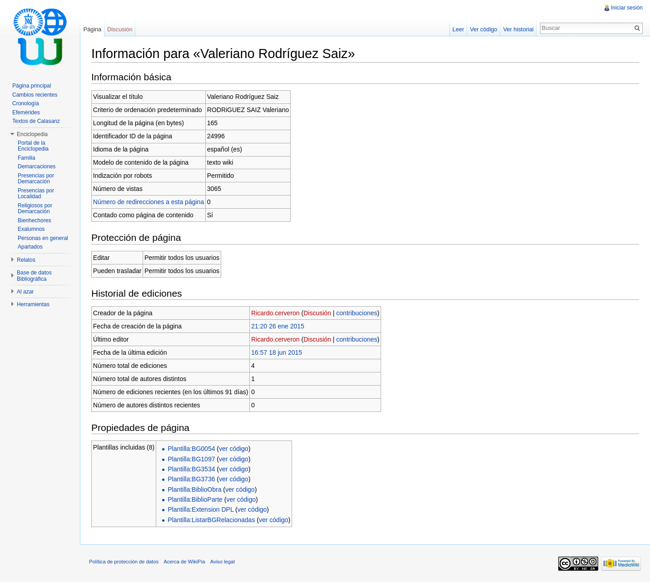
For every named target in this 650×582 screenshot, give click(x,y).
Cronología (25, 103)
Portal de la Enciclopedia (33, 146)
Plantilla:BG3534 (191, 469)
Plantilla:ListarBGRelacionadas (211, 519)
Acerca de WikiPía (184, 561)
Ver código (483, 29)
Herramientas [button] (33, 304)
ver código (233, 448)
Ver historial (518, 29)
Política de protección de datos (124, 561)
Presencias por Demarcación (36, 178)
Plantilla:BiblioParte (195, 499)
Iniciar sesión (627, 8)
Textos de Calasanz (36, 121)
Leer (458, 29)
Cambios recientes (34, 95)
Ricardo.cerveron (275, 313)
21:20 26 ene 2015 (277, 326)
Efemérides (26, 112)
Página (92, 29)
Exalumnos (31, 229)
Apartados (30, 247)
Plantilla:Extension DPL (200, 509)
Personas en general (43, 238)
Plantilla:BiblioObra (194, 489)
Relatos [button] (26, 260)
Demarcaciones (36, 166)
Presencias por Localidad (36, 193)
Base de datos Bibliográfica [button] (34, 275)
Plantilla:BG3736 (191, 479)
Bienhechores (34, 220)
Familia (26, 158)
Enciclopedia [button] (32, 134)
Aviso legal (222, 561)
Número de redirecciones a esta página (148, 201)
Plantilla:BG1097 (191, 459)
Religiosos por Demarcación (35, 208)
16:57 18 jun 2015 (276, 352)
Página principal (31, 86)
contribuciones (356, 313)
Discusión (317, 313)
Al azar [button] (25, 292)
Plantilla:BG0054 (191, 448)
